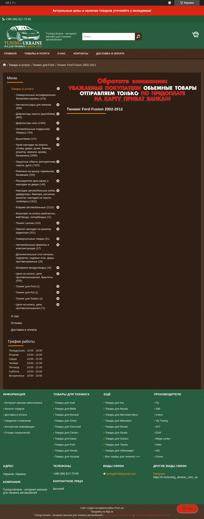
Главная (10, 53)
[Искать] (138, 36)
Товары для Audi (65, 402)
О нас (61, 53)
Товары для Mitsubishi (118, 420)
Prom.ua (119, 508)
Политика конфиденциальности (152, 515)
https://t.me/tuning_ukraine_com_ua (175, 477)
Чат (187, 508)
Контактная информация (19, 426)
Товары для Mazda (116, 408)
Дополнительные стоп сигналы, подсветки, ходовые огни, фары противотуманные (35, 258)
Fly (157, 402)
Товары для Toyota (116, 444)
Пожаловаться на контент (118, 515)
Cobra (159, 414)
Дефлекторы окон (26, 123)
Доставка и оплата (110, 53)
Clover (159, 456)
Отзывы (16, 323)
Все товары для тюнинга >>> (122, 456)
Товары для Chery (66, 420)
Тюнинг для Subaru (27, 298)
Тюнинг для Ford (43, 65)
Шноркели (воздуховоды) (31, 267)
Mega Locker (163, 438)
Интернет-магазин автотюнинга (23, 402)
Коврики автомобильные (31, 207)
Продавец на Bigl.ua (102, 511)
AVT (158, 426)
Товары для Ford (65, 444)
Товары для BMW (65, 408)
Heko (159, 444)
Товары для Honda (66, 450)
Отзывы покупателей (17, 432)
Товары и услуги (37, 53)
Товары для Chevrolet (68, 426)
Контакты (81, 53)
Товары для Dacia (65, 438)
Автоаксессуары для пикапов (33, 104)
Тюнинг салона (25, 223)
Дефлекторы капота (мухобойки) (35, 113)
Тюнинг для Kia (25, 292)
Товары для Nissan (116, 426)
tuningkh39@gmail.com (121, 473)
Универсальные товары (30, 238)
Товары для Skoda (116, 432)
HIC (158, 450)
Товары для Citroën (66, 432)
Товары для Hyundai (67, 456)
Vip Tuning (162, 420)
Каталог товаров (14, 408)
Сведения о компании (18, 420)
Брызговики (23, 138)
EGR (158, 432)
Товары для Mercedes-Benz (121, 414)
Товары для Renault (67, 414)
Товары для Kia (114, 402)
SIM (158, 408)
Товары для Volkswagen (119, 450)
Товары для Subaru (116, 438)
